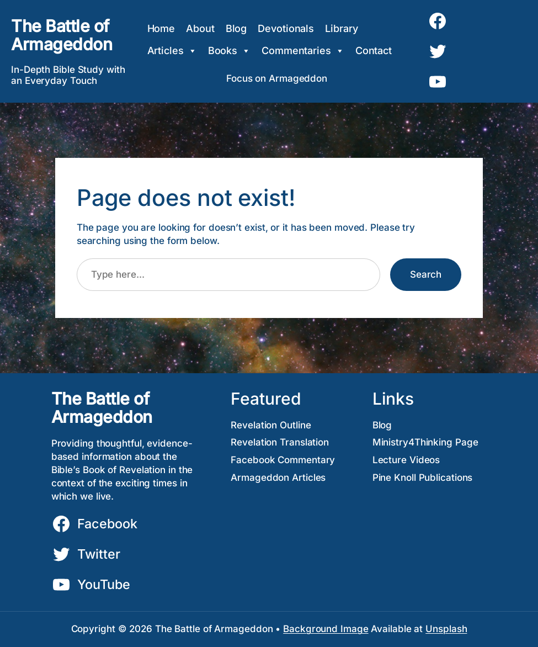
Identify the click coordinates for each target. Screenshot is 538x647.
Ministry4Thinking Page (425, 442)
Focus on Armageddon (276, 78)
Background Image (325, 628)
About (200, 28)
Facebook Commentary (283, 459)
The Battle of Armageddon (61, 35)
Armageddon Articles (278, 477)
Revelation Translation (280, 442)
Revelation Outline (271, 425)
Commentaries (303, 51)
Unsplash (446, 628)
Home (161, 28)
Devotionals (286, 28)
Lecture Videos (406, 459)
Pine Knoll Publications (422, 477)
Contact (373, 50)
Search (425, 274)
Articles (172, 51)
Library (341, 28)
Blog (236, 28)
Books (229, 51)
